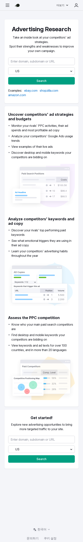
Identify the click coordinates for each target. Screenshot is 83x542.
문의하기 (33, 538)
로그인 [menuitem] (76, 5)
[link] (30, 90)
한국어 (41, 529)
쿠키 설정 (50, 538)
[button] (41, 71)
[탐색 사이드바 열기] (7, 5)
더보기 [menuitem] (60, 5)
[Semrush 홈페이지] (17, 5)
